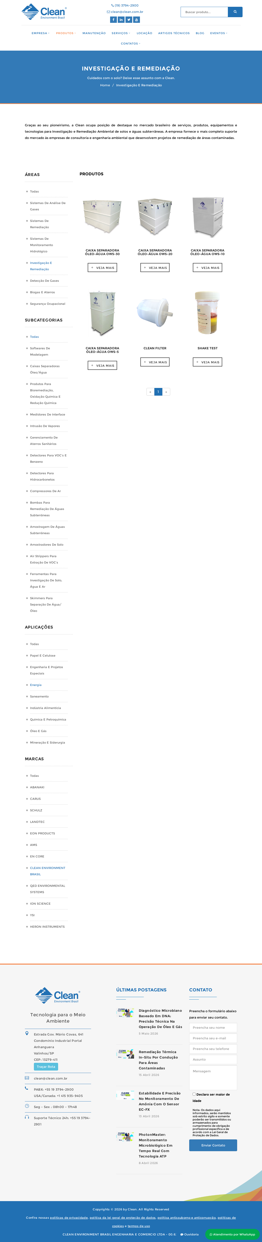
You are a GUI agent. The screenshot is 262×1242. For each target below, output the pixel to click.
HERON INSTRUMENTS (47, 926)
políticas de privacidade (69, 1217)
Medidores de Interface (47, 414)
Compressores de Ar (45, 491)
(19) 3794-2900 (125, 5)
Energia (36, 685)
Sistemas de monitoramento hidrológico (41, 245)
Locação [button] (145, 33)
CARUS (35, 799)
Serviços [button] (120, 33)
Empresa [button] (39, 33)
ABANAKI (37, 787)
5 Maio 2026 (148, 1033)
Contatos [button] (129, 43)
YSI (32, 915)
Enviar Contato (213, 1145)
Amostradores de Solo (46, 544)
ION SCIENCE (40, 903)
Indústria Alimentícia (45, 708)
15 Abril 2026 (149, 1075)
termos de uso (139, 1226)
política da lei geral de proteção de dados (123, 1217)
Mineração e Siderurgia (47, 742)
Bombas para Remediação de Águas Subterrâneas (47, 509)
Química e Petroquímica (48, 719)
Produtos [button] (65, 33)
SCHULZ (36, 810)
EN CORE (37, 856)
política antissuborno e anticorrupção (187, 1217)
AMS (33, 845)
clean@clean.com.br (125, 12)
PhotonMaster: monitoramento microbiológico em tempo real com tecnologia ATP (155, 1145)
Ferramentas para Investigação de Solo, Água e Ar (46, 580)
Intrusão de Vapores (45, 426)
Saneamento (39, 696)
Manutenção (94, 33)
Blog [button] (200, 33)
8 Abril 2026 (148, 1163)
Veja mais (105, 268)
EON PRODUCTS (42, 833)
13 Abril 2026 (149, 1116)
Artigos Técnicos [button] (174, 33)
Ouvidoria (189, 1234)
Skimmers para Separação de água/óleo (45, 604)
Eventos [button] (217, 33)
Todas (34, 191)
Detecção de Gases (44, 280)
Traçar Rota (46, 1067)
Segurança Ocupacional (47, 303)
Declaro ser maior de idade (211, 1097)
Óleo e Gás (38, 731)
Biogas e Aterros (42, 292)
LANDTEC (37, 822)
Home (105, 85)
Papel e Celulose (42, 655)
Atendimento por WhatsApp (232, 1234)
